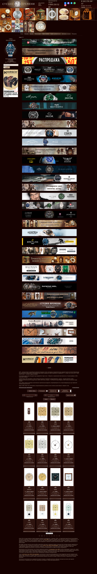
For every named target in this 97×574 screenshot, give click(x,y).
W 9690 (42, 456)
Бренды (31, 33)
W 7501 (55, 522)
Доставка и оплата (66, 33)
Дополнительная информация (25, 387)
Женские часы (53, 390)
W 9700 (42, 424)
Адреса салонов (45, 33)
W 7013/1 (29, 424)
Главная (20, 37)
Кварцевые (65, 390)
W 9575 (55, 489)
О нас (21, 33)
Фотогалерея (38, 33)
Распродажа (42, 390)
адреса (39, 5)
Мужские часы (53, 391)
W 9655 (68, 456)
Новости (26, 33)
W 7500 (68, 522)
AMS (29, 422)
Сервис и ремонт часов (55, 33)
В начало (39, 536)
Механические (65, 391)
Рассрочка (74, 33)
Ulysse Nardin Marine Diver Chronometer (10, 59)
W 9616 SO (29, 489)
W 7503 (29, 522)
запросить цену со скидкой (29, 429)
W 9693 (55, 424)
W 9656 (55, 456)
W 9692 (68, 424)
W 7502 (42, 522)
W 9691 (29, 456)
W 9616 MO (42, 489)
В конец (59, 536)
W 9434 (68, 489)
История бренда (75, 387)
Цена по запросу (71, 395)
